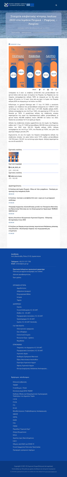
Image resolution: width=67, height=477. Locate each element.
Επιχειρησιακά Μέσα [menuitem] (24, 294)
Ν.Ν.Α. (15, 435)
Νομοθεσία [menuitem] (20, 341)
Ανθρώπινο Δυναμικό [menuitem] (24, 291)
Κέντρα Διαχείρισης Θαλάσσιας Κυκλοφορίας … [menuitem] (32, 368)
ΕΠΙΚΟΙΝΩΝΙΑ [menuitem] (17, 344)
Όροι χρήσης (17, 277)
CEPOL (15, 417)
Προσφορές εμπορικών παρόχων (24, 450)
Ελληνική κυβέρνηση (20, 382)
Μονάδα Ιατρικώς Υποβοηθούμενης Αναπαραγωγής (30, 411)
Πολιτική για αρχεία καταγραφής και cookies (27, 271)
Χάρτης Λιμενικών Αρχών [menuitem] (25, 365)
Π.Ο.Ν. (15, 402)
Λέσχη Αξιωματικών (19, 432)
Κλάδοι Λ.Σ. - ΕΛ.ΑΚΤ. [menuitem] (24, 313)
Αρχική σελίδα (15, 32)
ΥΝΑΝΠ (15, 385)
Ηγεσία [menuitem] (19, 307)
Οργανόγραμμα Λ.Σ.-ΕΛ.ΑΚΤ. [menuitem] (26, 319)
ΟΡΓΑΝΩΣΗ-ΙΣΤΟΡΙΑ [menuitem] (19, 285)
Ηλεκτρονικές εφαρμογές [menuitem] (25, 329)
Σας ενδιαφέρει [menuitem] (22, 332)
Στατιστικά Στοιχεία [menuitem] (23, 335)
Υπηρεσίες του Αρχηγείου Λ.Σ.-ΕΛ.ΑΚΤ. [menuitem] (29, 347)
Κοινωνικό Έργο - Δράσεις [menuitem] (25, 338)
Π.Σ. (14, 405)
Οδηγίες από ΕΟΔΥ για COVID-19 (23, 444)
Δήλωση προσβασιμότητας (22, 274)
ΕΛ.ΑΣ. (15, 408)
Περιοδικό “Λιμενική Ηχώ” (21, 429)
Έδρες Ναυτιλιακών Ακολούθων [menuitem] (27, 359)
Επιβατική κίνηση (15, 176)
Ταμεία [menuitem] (19, 300)
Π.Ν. (14, 423)
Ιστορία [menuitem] (19, 297)
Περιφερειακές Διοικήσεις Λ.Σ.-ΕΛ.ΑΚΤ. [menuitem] (30, 316)
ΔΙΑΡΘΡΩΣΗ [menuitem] (17, 304)
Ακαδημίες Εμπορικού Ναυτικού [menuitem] (27, 356)
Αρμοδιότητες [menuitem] (21, 288)
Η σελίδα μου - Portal (20, 388)
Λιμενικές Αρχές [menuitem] (22, 353)
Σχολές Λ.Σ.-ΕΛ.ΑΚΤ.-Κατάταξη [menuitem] (27, 322)
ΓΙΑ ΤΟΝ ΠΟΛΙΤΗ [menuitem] (18, 326)
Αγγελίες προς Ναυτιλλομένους (23, 438)
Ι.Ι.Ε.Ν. (15, 399)
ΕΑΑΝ (15, 420)
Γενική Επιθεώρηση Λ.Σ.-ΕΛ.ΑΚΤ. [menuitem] (27, 310)
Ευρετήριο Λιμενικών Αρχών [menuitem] (26, 362)
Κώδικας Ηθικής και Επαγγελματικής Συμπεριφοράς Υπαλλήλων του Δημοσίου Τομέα (30, 395)
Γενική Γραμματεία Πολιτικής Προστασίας (26, 447)
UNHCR (15, 414)
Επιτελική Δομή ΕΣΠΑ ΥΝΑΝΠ (23, 391)
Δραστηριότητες (26, 32)
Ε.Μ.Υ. (15, 441)
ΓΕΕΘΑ (15, 426)
